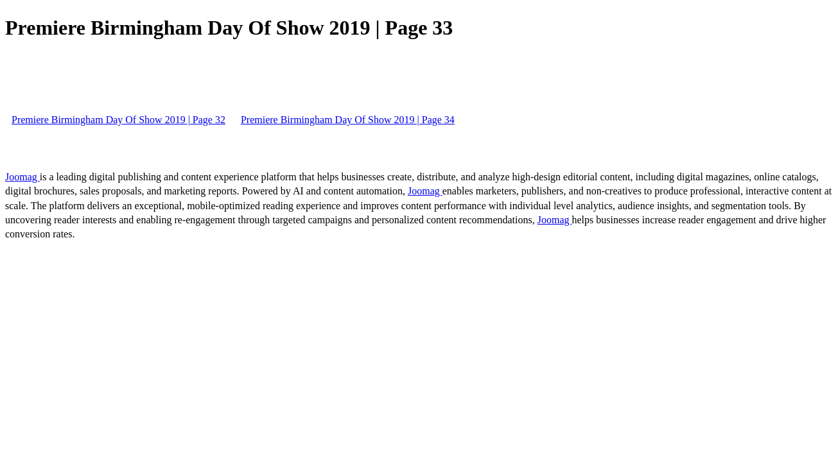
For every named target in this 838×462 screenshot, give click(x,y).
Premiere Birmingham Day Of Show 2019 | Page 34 (348, 119)
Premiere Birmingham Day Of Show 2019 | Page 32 (118, 119)
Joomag (22, 176)
